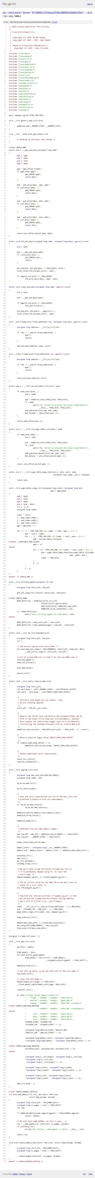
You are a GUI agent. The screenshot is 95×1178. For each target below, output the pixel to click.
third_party (14, 12)
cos (4, 12)
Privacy (22, 1174)
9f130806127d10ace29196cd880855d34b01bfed (57, 12)
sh (5, 15)
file (54, 22)
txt (84, 1174)
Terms (29, 1174)
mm (11, 15)
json (90, 1174)
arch (89, 12)
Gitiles (15, 1174)
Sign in (89, 4)
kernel (26, 12)
